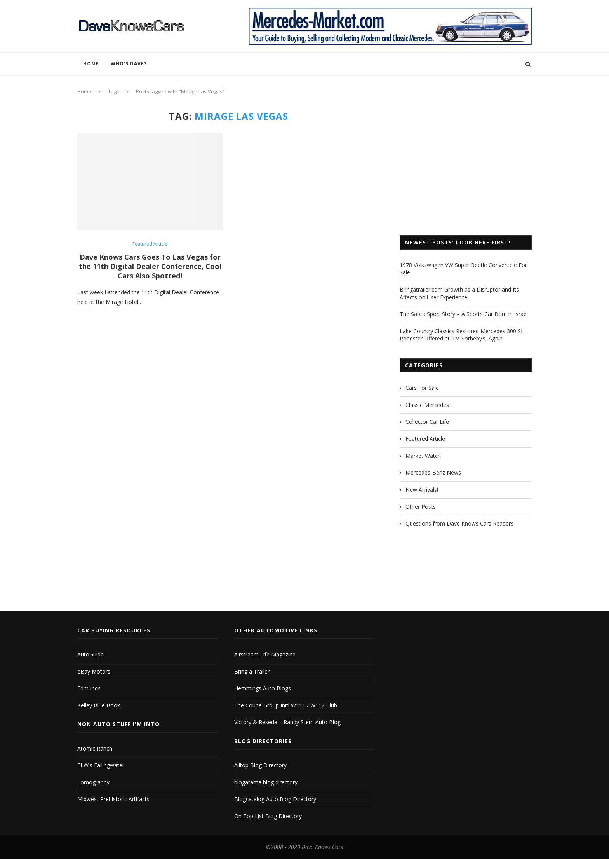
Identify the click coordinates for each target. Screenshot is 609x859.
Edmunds (89, 687)
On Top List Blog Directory (268, 815)
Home (91, 63)
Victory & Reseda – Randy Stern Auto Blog (287, 721)
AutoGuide (90, 654)
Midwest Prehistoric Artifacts (113, 798)
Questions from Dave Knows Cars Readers (459, 523)
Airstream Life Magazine (265, 654)
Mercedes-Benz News (433, 472)
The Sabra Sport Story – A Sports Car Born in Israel (464, 314)
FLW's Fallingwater (100, 764)
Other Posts (420, 506)
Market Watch (423, 455)
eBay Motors (93, 671)
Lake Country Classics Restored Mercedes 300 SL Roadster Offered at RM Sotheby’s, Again (462, 334)
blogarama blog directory (266, 782)
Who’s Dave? (129, 63)
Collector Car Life (427, 421)
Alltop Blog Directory (260, 764)
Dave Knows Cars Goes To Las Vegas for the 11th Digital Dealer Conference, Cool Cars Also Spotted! (150, 266)
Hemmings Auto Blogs (262, 687)
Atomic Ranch (94, 748)
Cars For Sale (422, 387)
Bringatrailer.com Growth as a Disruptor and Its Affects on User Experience (459, 293)
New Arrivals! (421, 489)
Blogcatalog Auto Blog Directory (275, 798)
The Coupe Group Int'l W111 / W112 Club (285, 705)
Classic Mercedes (427, 405)
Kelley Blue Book (98, 705)
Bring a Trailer (252, 671)
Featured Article (149, 244)
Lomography (93, 782)
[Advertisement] (466, 165)
